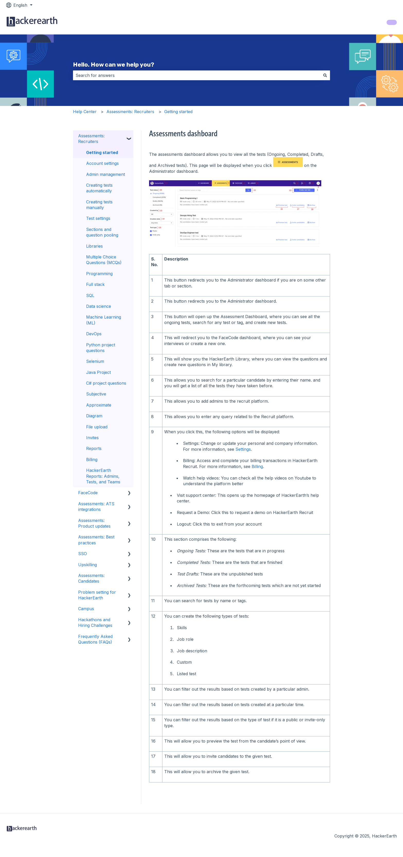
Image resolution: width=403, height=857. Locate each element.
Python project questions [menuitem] (100, 347)
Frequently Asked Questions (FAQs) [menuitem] (95, 639)
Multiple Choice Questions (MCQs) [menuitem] (104, 259)
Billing (257, 466)
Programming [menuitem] (99, 273)
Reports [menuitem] (94, 448)
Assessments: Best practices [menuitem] (96, 539)
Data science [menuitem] (98, 306)
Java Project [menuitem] (98, 372)
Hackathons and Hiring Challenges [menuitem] (95, 622)
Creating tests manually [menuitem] (99, 204)
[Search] (325, 75)
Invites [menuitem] (92, 437)
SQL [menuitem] (90, 295)
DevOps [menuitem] (94, 333)
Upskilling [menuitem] (87, 564)
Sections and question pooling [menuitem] (102, 232)
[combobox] (196, 75)
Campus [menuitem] (86, 608)
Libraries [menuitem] (94, 246)
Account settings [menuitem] (102, 163)
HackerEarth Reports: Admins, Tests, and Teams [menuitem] (103, 476)
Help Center (85, 111)
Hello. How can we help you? (113, 64)
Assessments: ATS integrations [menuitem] (96, 506)
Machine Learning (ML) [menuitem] (103, 319)
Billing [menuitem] (91, 459)
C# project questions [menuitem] (106, 383)
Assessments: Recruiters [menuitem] (91, 138)
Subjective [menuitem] (96, 393)
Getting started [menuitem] (102, 152)
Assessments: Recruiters (130, 111)
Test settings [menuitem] (98, 218)
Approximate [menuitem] (98, 405)
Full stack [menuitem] (95, 284)
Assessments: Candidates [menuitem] (91, 578)
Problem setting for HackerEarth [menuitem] (97, 595)
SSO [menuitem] (82, 553)
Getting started (178, 111)
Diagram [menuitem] (94, 415)
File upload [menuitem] (96, 426)
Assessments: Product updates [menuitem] (94, 523)
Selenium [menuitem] (95, 361)
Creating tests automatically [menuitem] (99, 188)
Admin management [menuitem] (105, 174)
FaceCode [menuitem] (88, 492)
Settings (243, 449)
